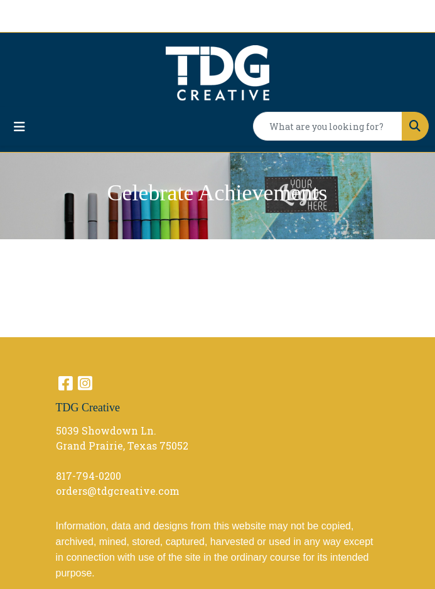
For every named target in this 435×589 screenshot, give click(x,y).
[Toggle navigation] (19, 126)
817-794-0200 (88, 475)
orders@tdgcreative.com (118, 490)
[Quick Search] (327, 126)
